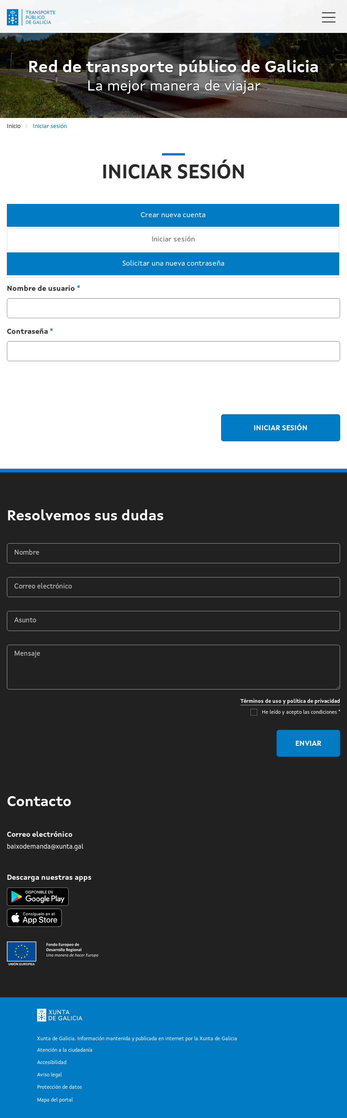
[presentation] (76, 386)
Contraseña (30, 332)
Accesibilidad (51, 1062)
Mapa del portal (55, 1100)
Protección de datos (59, 1087)
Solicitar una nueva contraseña (173, 263)
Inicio (14, 126)
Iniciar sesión (185, 240)
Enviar (308, 744)
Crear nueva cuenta (173, 215)
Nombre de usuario (43, 289)
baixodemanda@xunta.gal (45, 847)
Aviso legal (49, 1075)
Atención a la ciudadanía (64, 1050)
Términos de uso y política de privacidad (290, 701)
